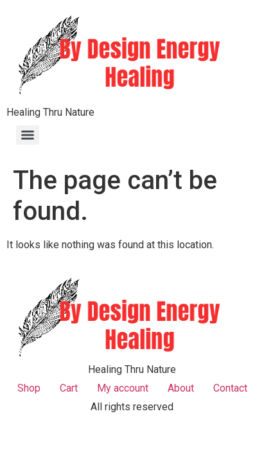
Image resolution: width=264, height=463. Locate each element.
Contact (230, 388)
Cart (69, 388)
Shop (28, 388)
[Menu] (27, 135)
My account (122, 388)
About (181, 388)
